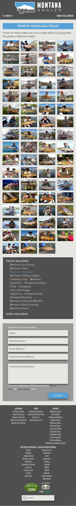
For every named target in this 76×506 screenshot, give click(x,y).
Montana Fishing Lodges (24, 275)
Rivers (55, 408)
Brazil (47, 470)
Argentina (47, 453)
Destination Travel (47, 447)
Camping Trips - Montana (25, 279)
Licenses (28, 467)
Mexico (47, 473)
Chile (47, 456)
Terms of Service (23, 389)
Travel (28, 473)
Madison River (55, 411)
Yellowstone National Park (55, 443)
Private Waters (55, 440)
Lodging (18, 408)
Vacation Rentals (18, 417)
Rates (28, 450)
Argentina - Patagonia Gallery (28, 283)
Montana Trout (19, 268)
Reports (28, 453)
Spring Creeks (55, 437)
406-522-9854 (65, 16)
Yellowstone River (55, 417)
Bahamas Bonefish (21, 297)
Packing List (28, 470)
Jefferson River (55, 429)
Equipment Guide (28, 464)
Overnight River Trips (36, 414)
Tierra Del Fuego (20, 290)
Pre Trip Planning (28, 447)
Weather (28, 461)
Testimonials (28, 456)
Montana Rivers (19, 308)
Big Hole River (55, 426)
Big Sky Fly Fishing (18, 423)
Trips (36, 408)
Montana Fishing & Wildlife (26, 301)
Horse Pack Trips (36, 420)
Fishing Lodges (18, 411)
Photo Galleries (17, 261)
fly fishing (60, 32)
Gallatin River (55, 420)
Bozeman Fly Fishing (18, 420)
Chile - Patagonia (20, 286)
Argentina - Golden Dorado (26, 293)
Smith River (55, 414)
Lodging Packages (36, 411)
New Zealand (47, 476)
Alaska (46, 461)
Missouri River (55, 423)
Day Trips (35, 417)
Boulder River (55, 431)
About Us (28, 476)
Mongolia (46, 479)
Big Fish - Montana (21, 272)
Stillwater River (55, 434)
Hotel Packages (18, 414)
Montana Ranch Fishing (24, 304)
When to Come (28, 459)
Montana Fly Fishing (22, 264)
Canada (47, 464)
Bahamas (46, 459)
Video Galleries (17, 314)
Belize (47, 467)
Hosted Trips (47, 450)
